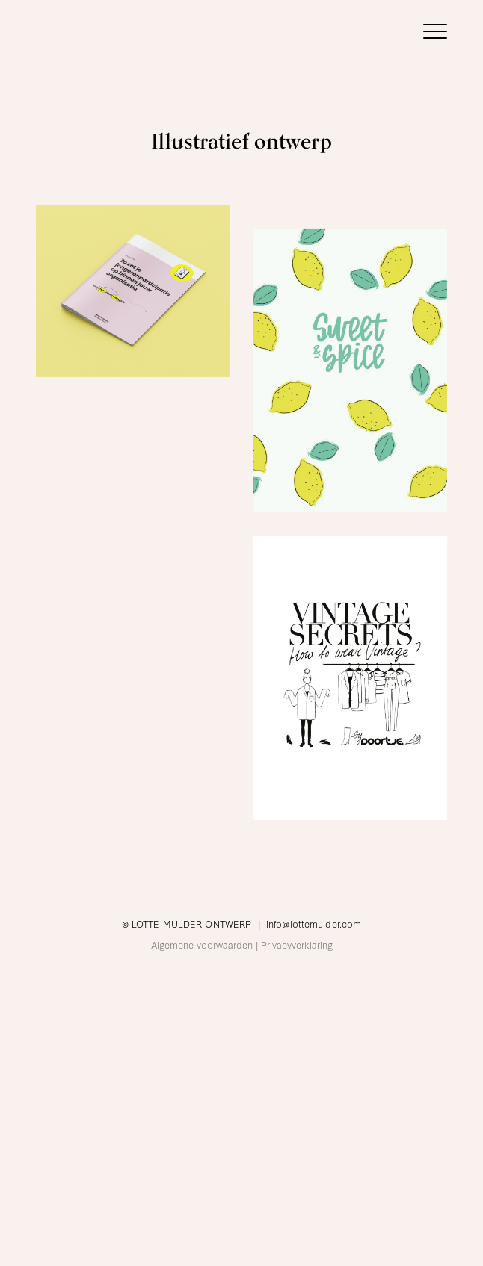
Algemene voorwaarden (202, 944)
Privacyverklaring (297, 944)
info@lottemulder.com (313, 923)
